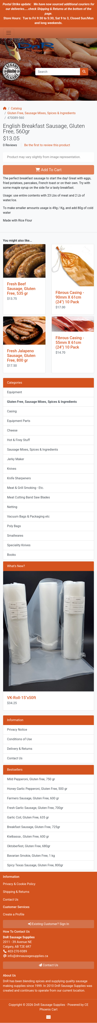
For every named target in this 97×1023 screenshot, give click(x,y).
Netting (12, 507)
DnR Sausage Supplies (49, 1005)
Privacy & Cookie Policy (19, 884)
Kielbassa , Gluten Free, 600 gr (28, 836)
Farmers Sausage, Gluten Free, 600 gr (33, 798)
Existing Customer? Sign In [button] (48, 924)
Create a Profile (13, 914)
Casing (12, 411)
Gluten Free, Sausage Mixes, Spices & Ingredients (41, 113)
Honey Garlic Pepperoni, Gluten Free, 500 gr (37, 789)
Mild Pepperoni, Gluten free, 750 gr (31, 779)
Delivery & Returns (19, 749)
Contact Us (15, 758)
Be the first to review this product (47, 145)
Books (11, 555)
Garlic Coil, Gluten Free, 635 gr (28, 817)
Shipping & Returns (16, 892)
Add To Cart (48, 169)
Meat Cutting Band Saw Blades (28, 497)
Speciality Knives (18, 545)
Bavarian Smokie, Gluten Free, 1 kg (31, 856)
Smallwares (15, 535)
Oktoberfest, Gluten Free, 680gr (28, 846)
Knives (11, 469)
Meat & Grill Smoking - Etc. (25, 488)
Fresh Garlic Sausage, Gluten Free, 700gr (35, 808)
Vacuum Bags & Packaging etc (28, 516)
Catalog (16, 108)
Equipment (14, 392)
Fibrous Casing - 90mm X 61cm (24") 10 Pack (70, 297)
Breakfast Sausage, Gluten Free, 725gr (33, 827)
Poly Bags (14, 526)
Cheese (12, 430)
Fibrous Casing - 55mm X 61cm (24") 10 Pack (70, 342)
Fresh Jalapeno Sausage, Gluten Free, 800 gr (21, 356)
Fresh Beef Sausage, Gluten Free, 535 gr (21, 289)
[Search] (57, 71)
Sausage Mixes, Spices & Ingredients (32, 449)
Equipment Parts (18, 421)
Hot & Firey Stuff (18, 440)
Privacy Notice (17, 729)
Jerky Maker (15, 459)
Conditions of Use (19, 739)
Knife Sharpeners (19, 478)
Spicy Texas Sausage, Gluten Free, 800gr (35, 865)
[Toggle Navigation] (8, 33)
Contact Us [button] (48, 965)
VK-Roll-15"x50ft (21, 697)
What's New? (16, 566)
